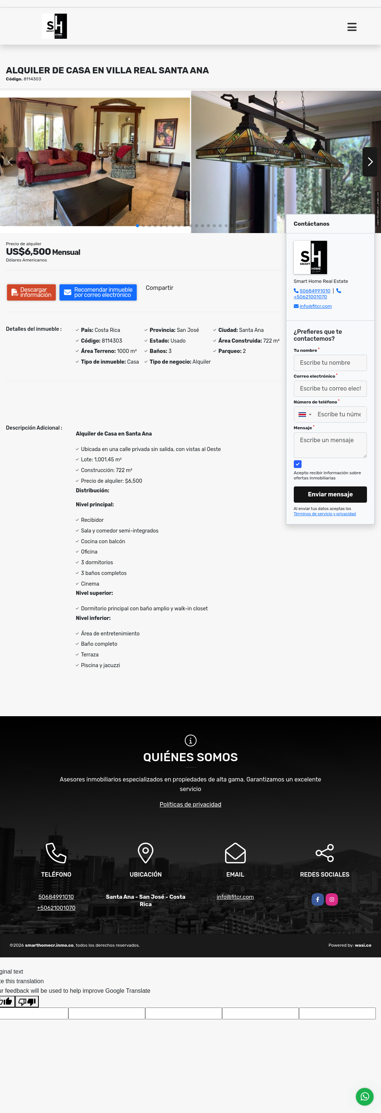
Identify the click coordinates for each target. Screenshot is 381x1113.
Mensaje (304, 428)
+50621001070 (310, 296)
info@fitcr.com (316, 306)
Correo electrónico (316, 376)
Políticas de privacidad (190, 804)
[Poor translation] (27, 1002)
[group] (95, 162)
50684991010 (315, 291)
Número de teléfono (317, 402)
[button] (137, 225)
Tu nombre (307, 350)
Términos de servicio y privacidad (325, 514)
